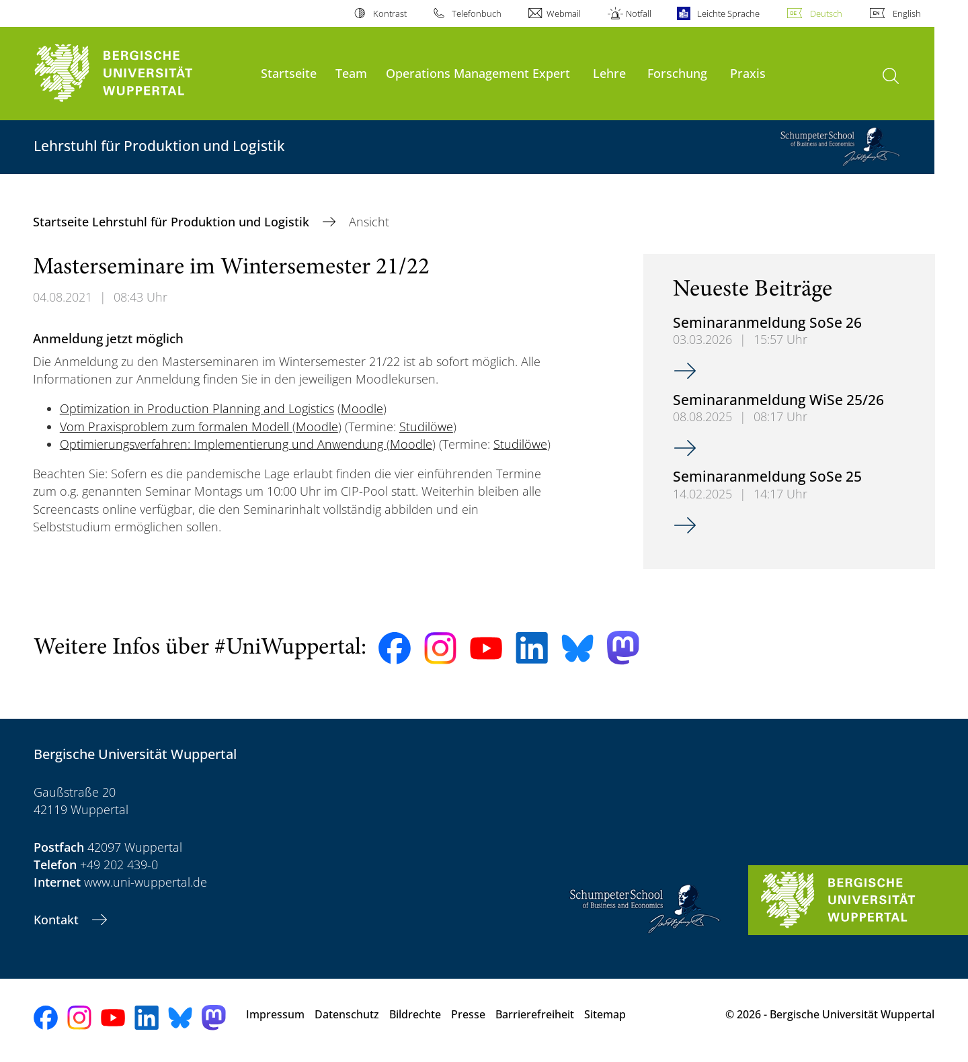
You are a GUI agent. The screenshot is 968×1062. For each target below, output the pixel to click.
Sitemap (605, 1014)
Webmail (564, 13)
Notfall (638, 13)
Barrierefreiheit (534, 1014)
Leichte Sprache (728, 13)
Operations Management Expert (478, 72)
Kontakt (58, 920)
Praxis (748, 72)
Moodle (362, 408)
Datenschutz (347, 1014)
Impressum (275, 1014)
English (907, 13)
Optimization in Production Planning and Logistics (197, 408)
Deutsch (826, 13)
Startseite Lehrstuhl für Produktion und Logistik (173, 222)
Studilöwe (426, 426)
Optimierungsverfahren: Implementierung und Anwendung (223, 444)
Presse (468, 1014)
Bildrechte (415, 1014)
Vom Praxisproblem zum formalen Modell (176, 426)
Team (351, 72)
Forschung (677, 72)
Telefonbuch (476, 13)
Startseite (289, 72)
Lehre (609, 72)
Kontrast (390, 13)
